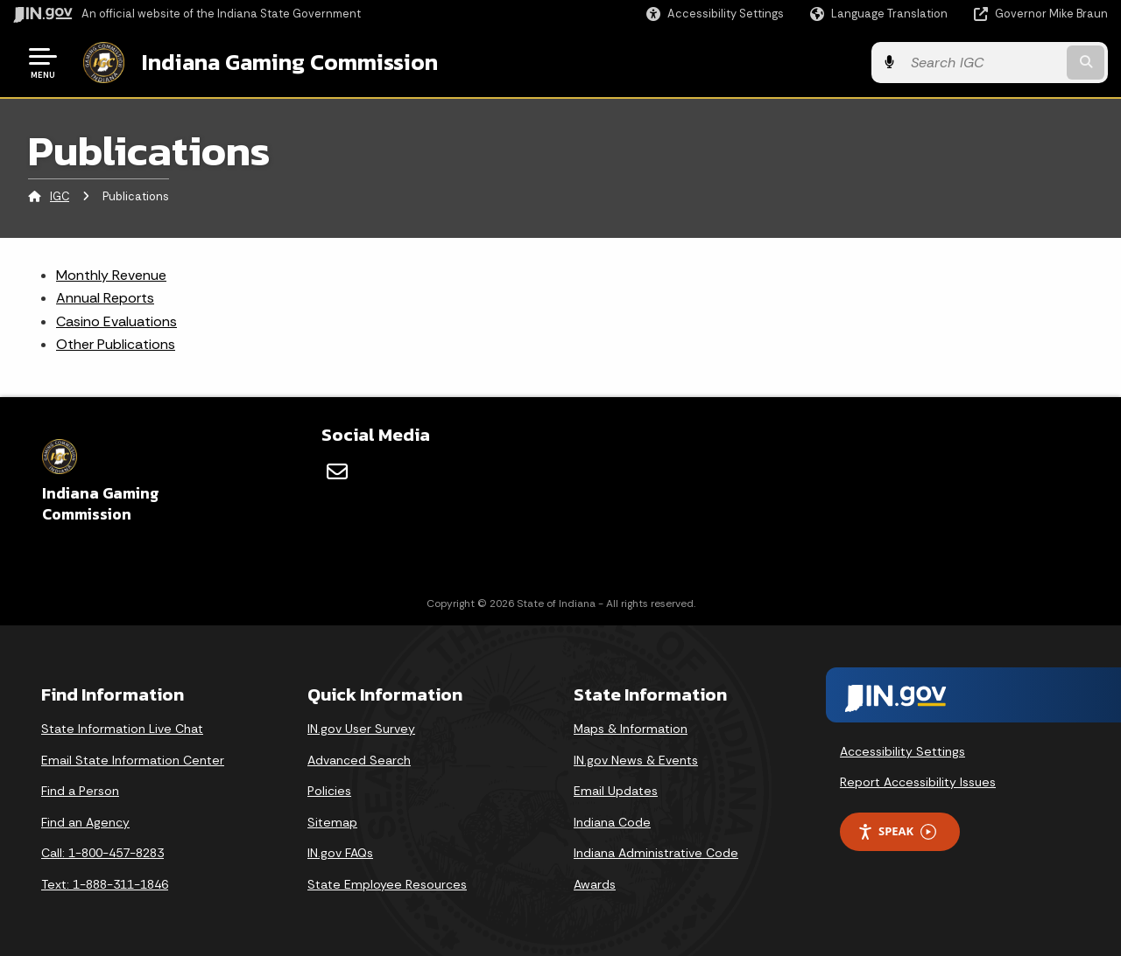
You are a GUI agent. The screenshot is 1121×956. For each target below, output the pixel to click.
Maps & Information (630, 728)
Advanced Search (359, 760)
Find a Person (80, 791)
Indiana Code (612, 822)
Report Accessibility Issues (918, 782)
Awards (595, 884)
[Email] (337, 471)
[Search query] (982, 62)
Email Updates (616, 791)
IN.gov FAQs (340, 853)
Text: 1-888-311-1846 (104, 884)
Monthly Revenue (111, 275)
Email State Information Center (132, 760)
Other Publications (115, 344)
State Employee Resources (387, 884)
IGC (59, 196)
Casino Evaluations (116, 321)
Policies (329, 791)
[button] (715, 13)
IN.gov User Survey (361, 728)
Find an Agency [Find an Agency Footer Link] (85, 822)
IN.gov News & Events (636, 760)
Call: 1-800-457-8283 (102, 853)
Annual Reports (105, 298)
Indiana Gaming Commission (290, 62)
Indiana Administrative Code (656, 853)
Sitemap (332, 822)
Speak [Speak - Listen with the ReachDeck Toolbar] (896, 831)
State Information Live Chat (122, 728)
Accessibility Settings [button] (902, 751)
